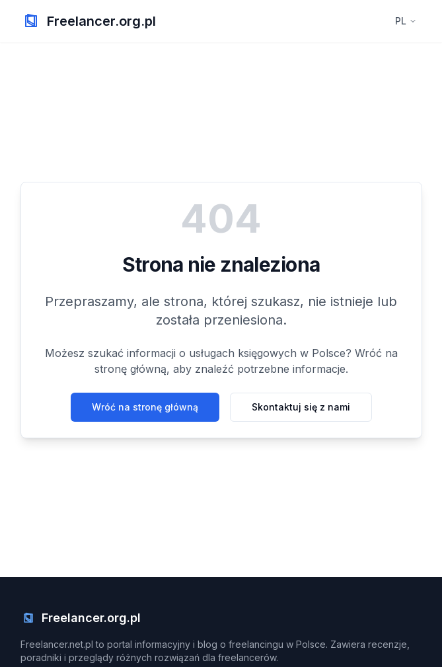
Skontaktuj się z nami (301, 406)
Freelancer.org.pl (101, 21)
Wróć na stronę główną (145, 406)
